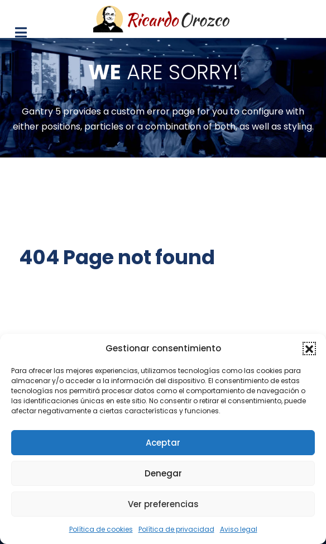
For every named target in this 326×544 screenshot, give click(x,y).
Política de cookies (101, 529)
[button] (309, 348)
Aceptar (163, 442)
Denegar (163, 473)
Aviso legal (238, 529)
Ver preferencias (163, 504)
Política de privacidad (176, 529)
